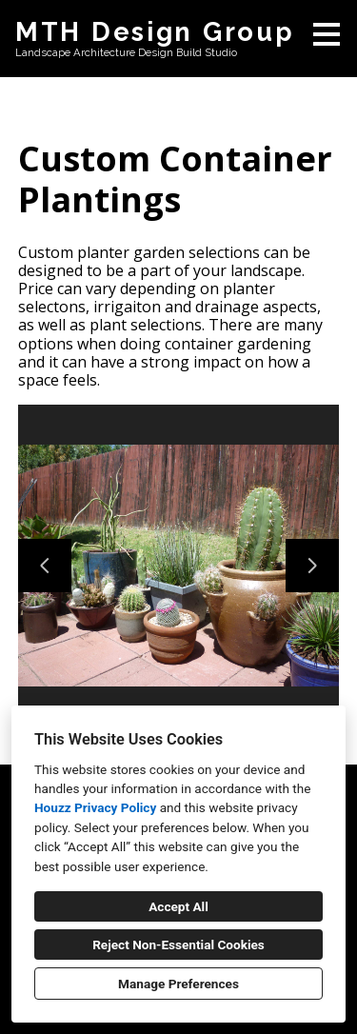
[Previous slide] (44, 565)
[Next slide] (312, 565)
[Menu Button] (326, 34)
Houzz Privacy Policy (95, 807)
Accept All (178, 906)
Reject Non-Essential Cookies (178, 944)
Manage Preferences (178, 983)
